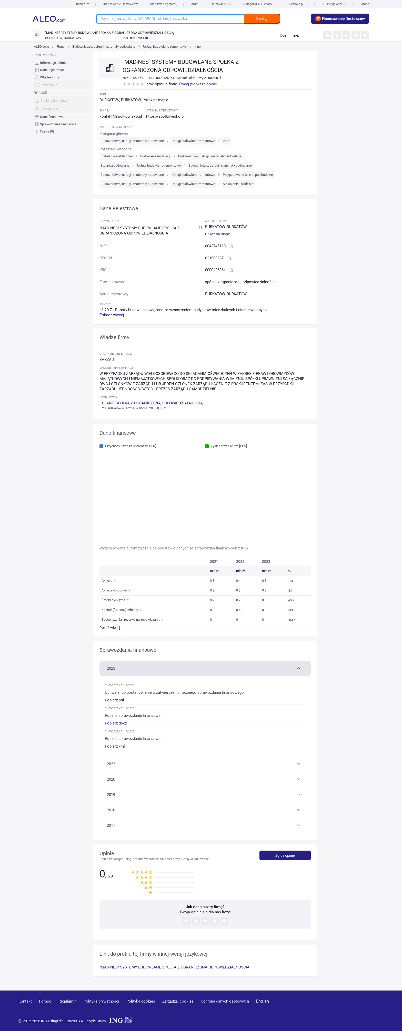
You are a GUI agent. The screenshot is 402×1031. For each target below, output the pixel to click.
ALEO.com (41, 46)
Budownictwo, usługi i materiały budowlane (104, 46)
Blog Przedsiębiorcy (163, 4)
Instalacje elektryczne (116, 156)
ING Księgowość (334, 4)
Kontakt (25, 1001)
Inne (197, 46)
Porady (194, 4)
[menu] (61, 93)
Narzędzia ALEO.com (259, 4)
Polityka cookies (140, 1001)
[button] (205, 667)
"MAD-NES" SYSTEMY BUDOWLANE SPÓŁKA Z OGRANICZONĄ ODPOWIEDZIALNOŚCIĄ (174, 967)
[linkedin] (355, 1009)
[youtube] (336, 1008)
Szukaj (261, 18)
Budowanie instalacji (155, 156)
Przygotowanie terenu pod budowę (248, 175)
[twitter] (373, 1009)
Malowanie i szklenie (238, 184)
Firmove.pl (298, 4)
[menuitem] (61, 62)
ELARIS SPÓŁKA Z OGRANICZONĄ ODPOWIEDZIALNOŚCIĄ (152, 403)
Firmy (60, 46)
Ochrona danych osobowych (225, 1001)
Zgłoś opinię (285, 855)
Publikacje (221, 4)
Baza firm (82, 4)
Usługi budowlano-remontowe (165, 46)
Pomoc (364, 4)
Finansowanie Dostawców (120, 4)
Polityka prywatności (101, 1001)
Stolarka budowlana (114, 165)
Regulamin (67, 1001)
